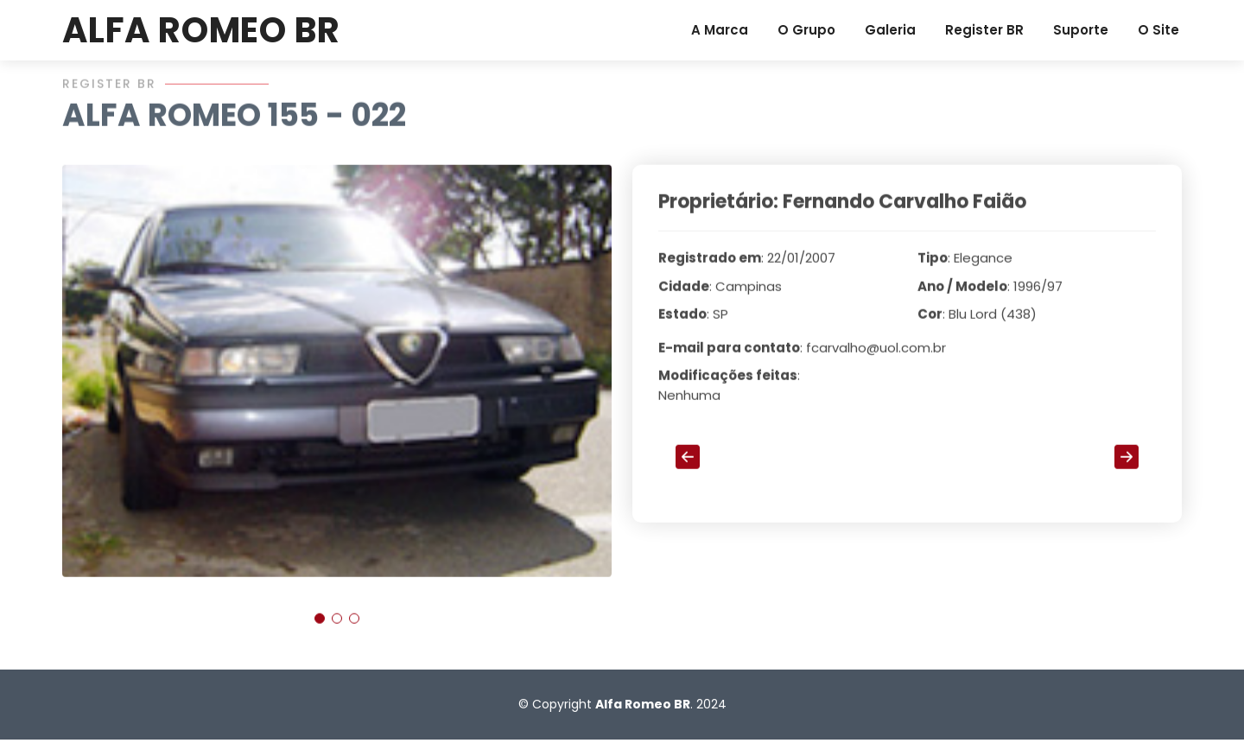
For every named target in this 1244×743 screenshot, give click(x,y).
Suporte (1080, 30)
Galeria (890, 30)
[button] (319, 625)
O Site (1158, 30)
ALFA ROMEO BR (201, 30)
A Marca (719, 30)
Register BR (984, 30)
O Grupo (806, 30)
